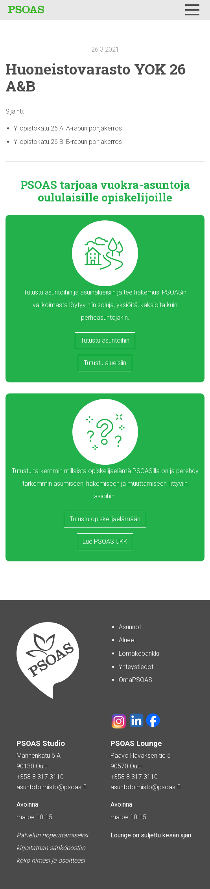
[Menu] (192, 9)
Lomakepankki (139, 653)
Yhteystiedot (136, 667)
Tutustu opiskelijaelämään (105, 519)
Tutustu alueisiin (105, 363)
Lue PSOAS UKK (105, 541)
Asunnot (130, 627)
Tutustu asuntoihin (105, 340)
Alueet (127, 640)
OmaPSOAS (135, 680)
